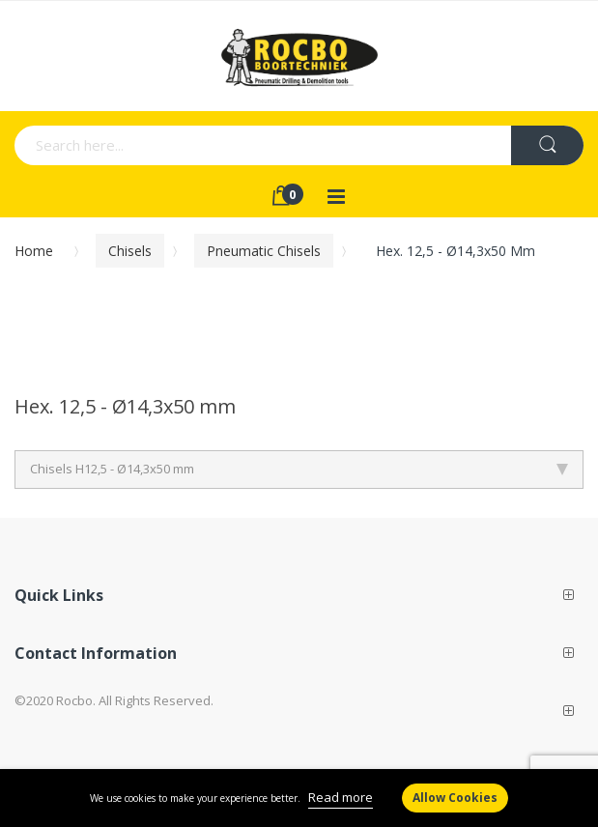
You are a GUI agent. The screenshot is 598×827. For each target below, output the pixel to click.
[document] (299, 798)
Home (33, 251)
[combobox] (188, 145)
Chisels (130, 251)
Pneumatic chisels (264, 251)
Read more (340, 797)
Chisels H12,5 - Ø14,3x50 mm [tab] (299, 468)
